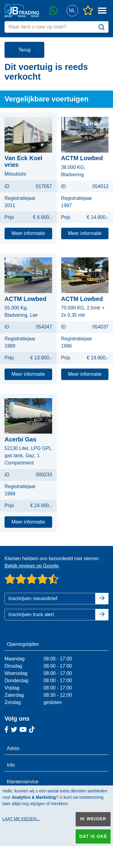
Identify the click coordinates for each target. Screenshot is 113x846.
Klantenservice (23, 781)
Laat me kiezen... (21, 818)
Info (11, 765)
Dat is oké (93, 836)
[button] (72, 11)
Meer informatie (28, 233)
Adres (13, 748)
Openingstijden (23, 644)
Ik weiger (93, 818)
